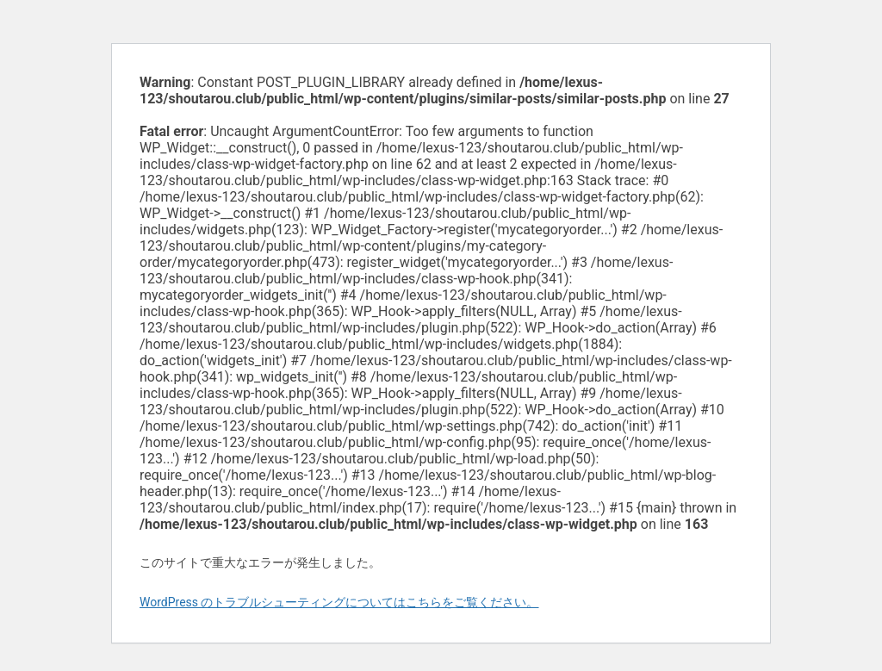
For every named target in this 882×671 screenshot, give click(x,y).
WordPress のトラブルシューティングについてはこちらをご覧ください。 (339, 602)
